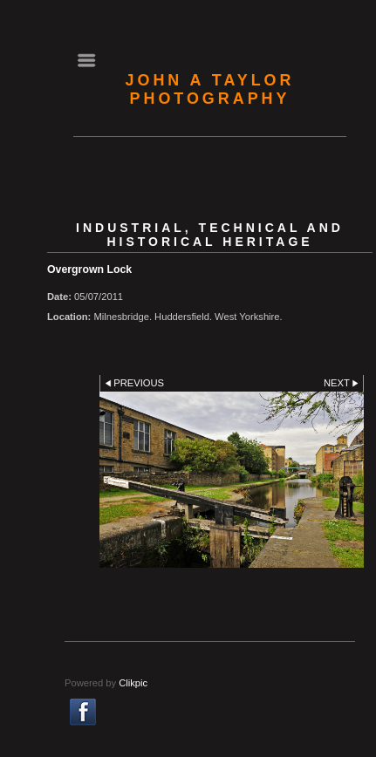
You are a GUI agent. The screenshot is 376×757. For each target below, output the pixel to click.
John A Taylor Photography (210, 89)
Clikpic (133, 683)
